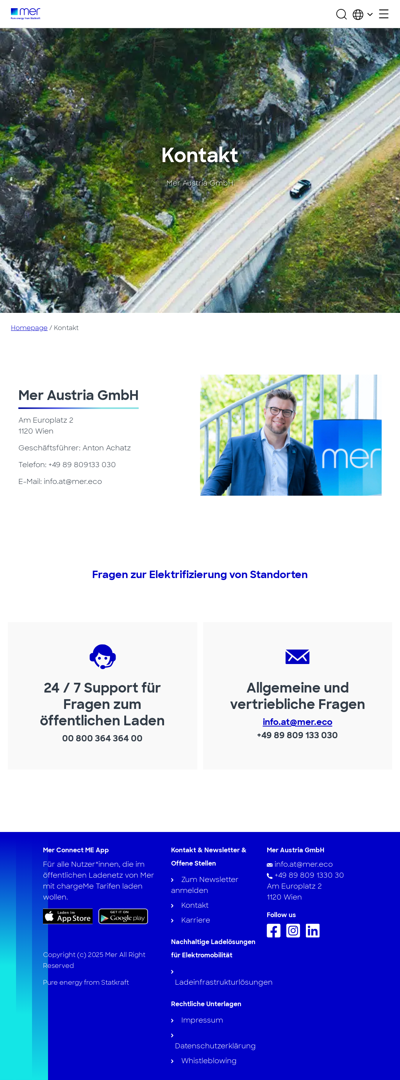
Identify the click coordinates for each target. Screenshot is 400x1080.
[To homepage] (25, 14)
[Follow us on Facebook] (275, 935)
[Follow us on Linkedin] (314, 935)
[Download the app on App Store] (68, 916)
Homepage (29, 328)
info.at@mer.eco (297, 722)
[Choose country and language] (363, 14)
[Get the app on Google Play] (123, 916)
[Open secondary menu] (384, 14)
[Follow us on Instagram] (295, 935)
